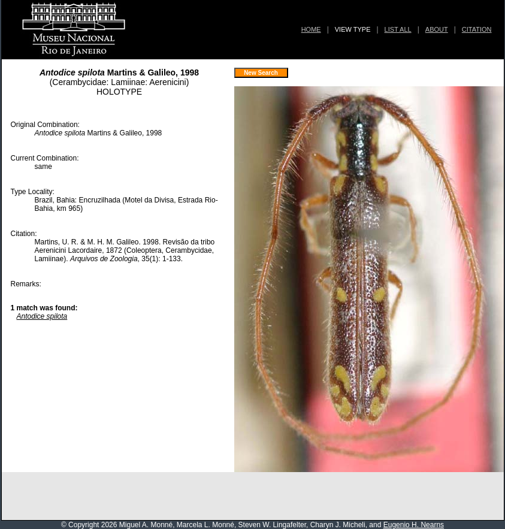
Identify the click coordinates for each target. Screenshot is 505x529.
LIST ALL (398, 29)
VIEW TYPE (353, 29)
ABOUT (436, 29)
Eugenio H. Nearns (413, 525)
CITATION (477, 29)
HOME (311, 29)
